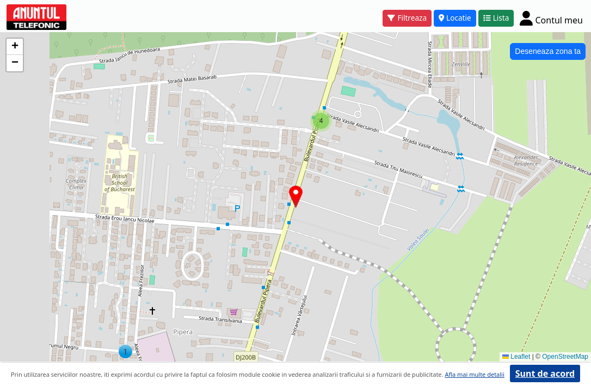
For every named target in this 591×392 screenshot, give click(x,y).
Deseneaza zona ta (548, 51)
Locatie (455, 18)
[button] (125, 351)
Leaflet (516, 356)
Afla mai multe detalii (474, 374)
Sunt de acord (545, 373)
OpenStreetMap (565, 356)
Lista (496, 18)
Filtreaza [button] (407, 18)
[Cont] (551, 18)
